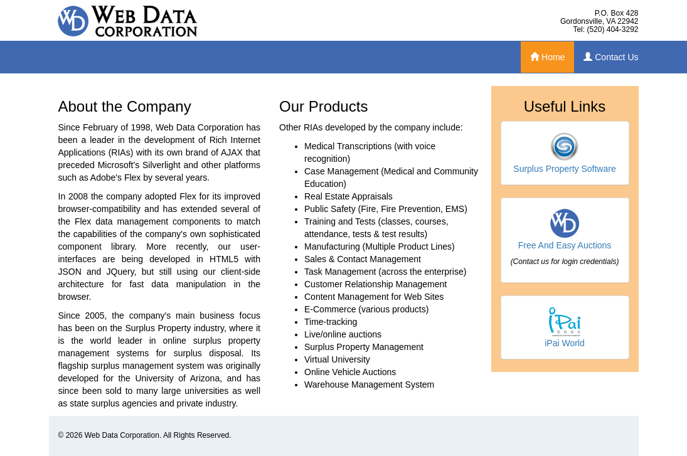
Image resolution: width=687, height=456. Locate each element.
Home (547, 57)
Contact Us (610, 57)
